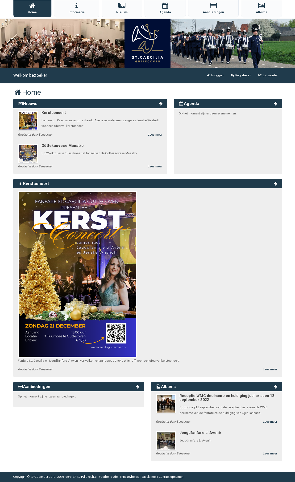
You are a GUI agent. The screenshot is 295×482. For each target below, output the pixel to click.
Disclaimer (149, 476)
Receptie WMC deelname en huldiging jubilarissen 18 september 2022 (226, 397)
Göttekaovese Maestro (63, 145)
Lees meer (155, 134)
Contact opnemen (171, 476)
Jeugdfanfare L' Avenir (200, 432)
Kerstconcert (54, 112)
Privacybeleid (130, 476)
